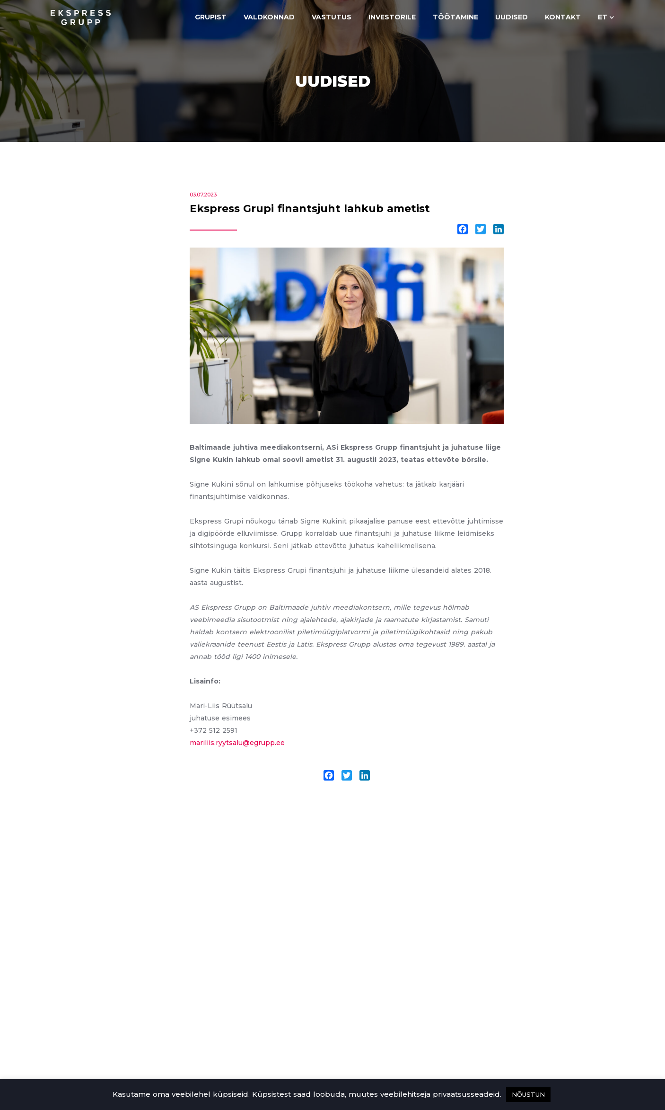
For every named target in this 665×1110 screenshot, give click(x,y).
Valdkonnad (269, 17)
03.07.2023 (203, 194)
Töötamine (455, 17)
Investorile (392, 17)
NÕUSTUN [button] (528, 1094)
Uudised (511, 17)
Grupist (211, 17)
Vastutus (331, 17)
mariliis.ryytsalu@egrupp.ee (237, 742)
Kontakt (563, 17)
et (602, 17)
